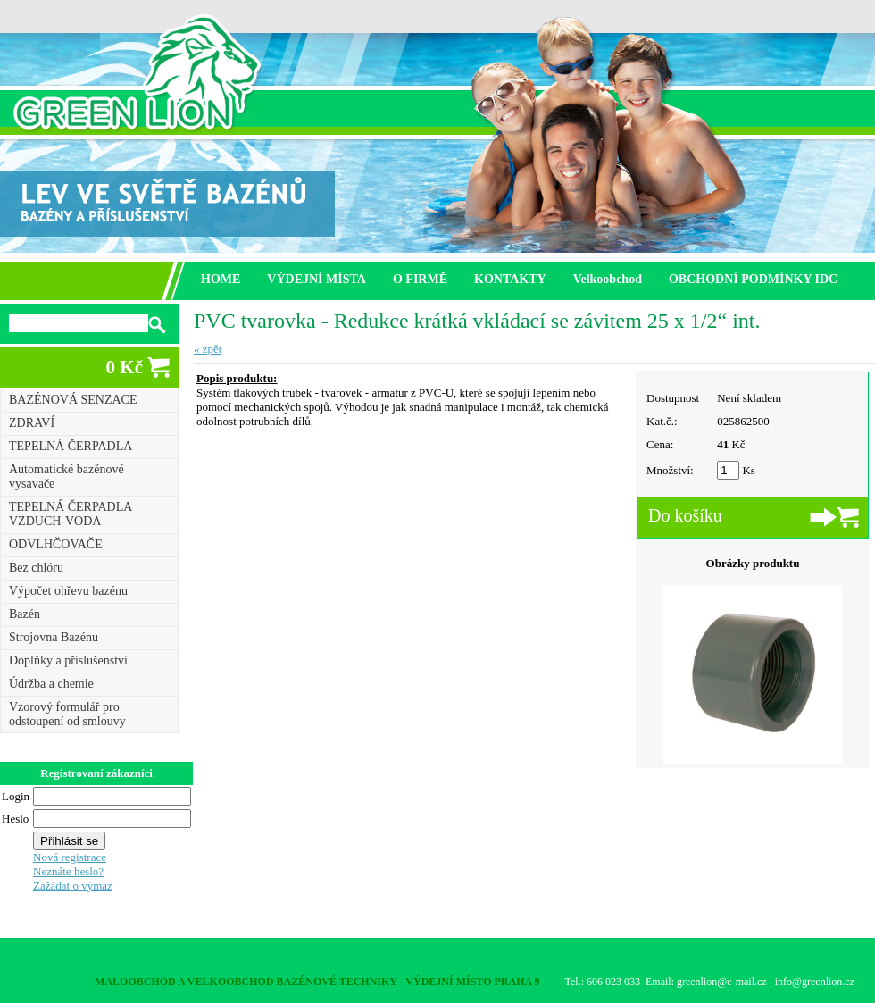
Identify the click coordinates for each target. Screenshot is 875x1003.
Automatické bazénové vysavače (66, 476)
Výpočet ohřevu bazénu (68, 591)
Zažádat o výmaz (72, 885)
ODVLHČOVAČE (56, 544)
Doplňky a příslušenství (68, 660)
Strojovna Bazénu (53, 637)
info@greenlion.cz (814, 981)
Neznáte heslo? (68, 871)
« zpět (207, 348)
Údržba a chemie (51, 683)
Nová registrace (69, 857)
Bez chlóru (36, 567)
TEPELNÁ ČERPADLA (70, 446)
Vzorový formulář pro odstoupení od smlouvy (67, 714)
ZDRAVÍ (31, 423)
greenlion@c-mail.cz (722, 981)
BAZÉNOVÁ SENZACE (73, 399)
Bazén (24, 614)
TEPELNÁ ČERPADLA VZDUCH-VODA (70, 514)
